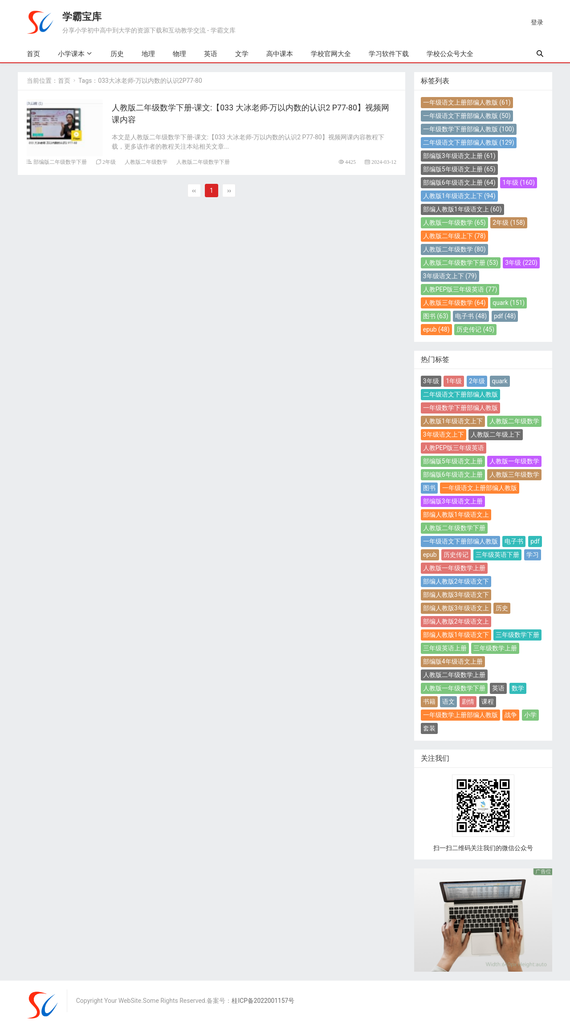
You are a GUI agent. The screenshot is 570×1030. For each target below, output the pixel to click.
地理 (148, 54)
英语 (210, 54)
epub (436, 329)
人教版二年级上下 (454, 235)
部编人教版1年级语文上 (462, 209)
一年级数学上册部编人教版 (460, 714)
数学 (518, 688)
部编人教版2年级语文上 (456, 621)
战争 (511, 714)
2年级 (109, 161)
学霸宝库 (82, 16)
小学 (530, 714)
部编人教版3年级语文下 (456, 594)
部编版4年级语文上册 (453, 661)
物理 (179, 54)
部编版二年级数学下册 (60, 161)
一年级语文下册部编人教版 (467, 115)
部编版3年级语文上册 (459, 155)
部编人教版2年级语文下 (456, 581)
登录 (537, 22)
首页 (33, 54)
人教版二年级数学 (146, 161)
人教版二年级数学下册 (203, 161)
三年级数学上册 (495, 648)
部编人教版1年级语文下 (456, 634)
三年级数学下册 (517, 634)
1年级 (518, 182)
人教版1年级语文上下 (459, 195)
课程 (487, 701)
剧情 (468, 701)
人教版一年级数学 (454, 222)
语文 (448, 701)
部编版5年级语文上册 (459, 169)
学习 (532, 554)
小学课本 (71, 53)
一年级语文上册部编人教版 (467, 102)
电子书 (471, 316)
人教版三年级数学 (454, 302)
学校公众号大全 (450, 54)
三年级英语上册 (445, 648)
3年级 (521, 262)
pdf (505, 316)
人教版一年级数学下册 (454, 688)
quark (509, 302)
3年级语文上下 (450, 276)
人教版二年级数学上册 (454, 674)
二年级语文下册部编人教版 (468, 142)
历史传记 (475, 329)
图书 (435, 316)
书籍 (429, 701)
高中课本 (279, 54)
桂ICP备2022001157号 (263, 1001)
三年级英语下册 (497, 554)
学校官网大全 (331, 54)
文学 (241, 54)
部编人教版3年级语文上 (456, 608)
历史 (117, 54)
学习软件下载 (389, 54)
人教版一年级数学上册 (454, 568)
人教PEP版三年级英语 (460, 289)
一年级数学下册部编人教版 (468, 129)
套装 (429, 728)
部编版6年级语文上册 (459, 182)
